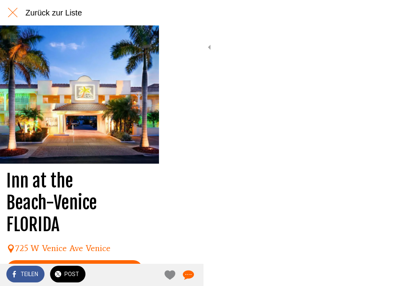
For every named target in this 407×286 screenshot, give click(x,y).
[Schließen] (12, 12)
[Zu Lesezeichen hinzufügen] (372, 274)
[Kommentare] (391, 274)
